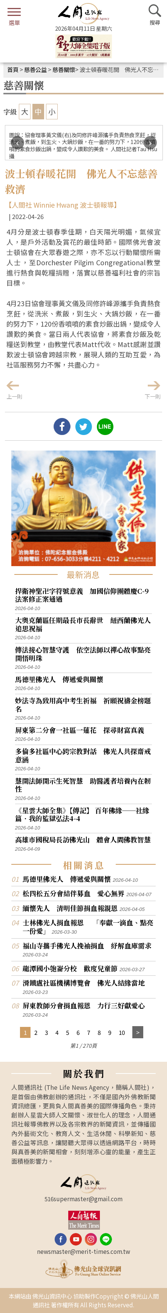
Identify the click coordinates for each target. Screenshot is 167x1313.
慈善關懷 (63, 69)
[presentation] (17, 142)
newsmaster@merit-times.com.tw (83, 1251)
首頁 (12, 69)
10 (122, 1032)
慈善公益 (35, 69)
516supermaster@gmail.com (83, 1198)
